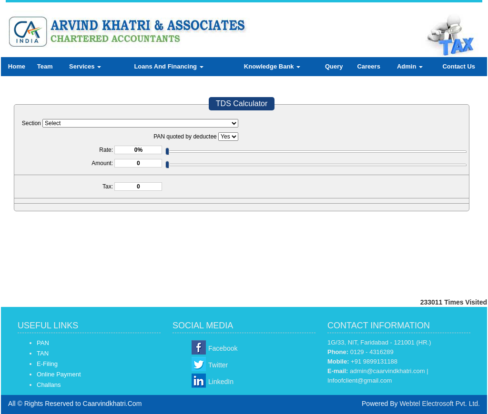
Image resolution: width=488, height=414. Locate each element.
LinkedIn (221, 381)
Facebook (222, 348)
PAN (43, 342)
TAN (43, 353)
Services (85, 66)
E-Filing (47, 363)
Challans (49, 384)
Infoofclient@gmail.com (359, 380)
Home (16, 66)
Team (45, 66)
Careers (368, 66)
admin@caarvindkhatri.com (387, 371)
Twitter (218, 365)
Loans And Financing (168, 66)
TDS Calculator (241, 103)
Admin (410, 66)
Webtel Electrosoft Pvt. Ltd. (439, 403)
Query (334, 66)
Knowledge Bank (272, 66)
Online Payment (59, 374)
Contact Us (458, 66)
